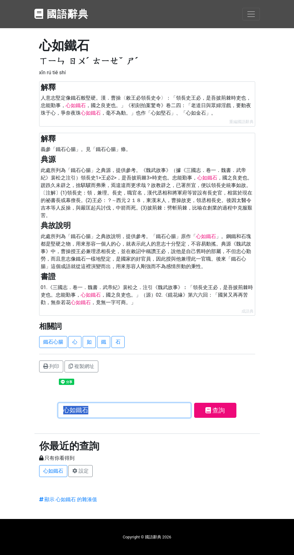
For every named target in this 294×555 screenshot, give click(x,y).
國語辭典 (61, 14)
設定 (80, 471)
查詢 (215, 410)
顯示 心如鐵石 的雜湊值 (68, 499)
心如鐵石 (53, 471)
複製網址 (81, 366)
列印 (51, 366)
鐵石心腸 (53, 342)
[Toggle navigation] (251, 14)
